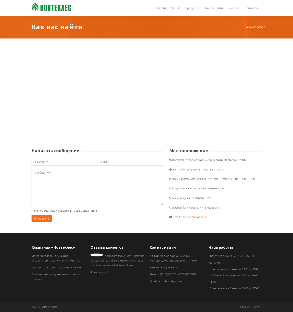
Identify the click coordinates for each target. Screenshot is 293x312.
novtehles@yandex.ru (194, 217)
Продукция (192, 8)
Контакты (251, 8)
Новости (160, 8)
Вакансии (234, 8)
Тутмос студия (48, 307)
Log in (257, 307)
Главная (245, 307)
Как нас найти (213, 8)
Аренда (175, 8)
